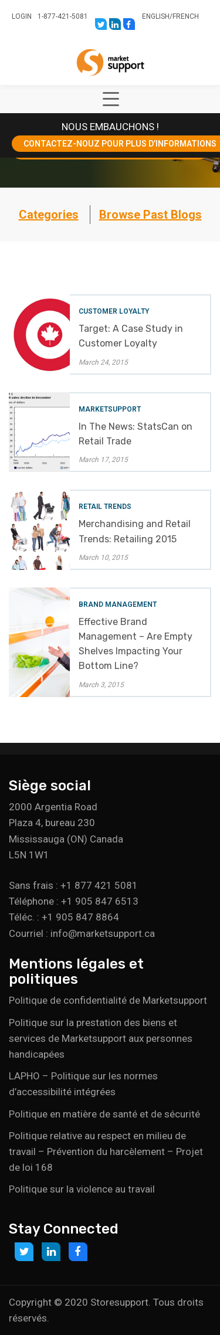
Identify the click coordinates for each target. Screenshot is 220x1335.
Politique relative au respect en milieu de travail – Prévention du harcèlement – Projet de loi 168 (106, 1151)
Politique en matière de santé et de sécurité (104, 1114)
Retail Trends (105, 506)
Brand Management (118, 604)
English (156, 16)
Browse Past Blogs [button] (150, 215)
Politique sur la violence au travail (82, 1189)
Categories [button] (49, 215)
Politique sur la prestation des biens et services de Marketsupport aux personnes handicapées (100, 1038)
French (185, 16)
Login (22, 16)
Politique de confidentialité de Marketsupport (108, 1000)
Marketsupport (110, 409)
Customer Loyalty (114, 311)
